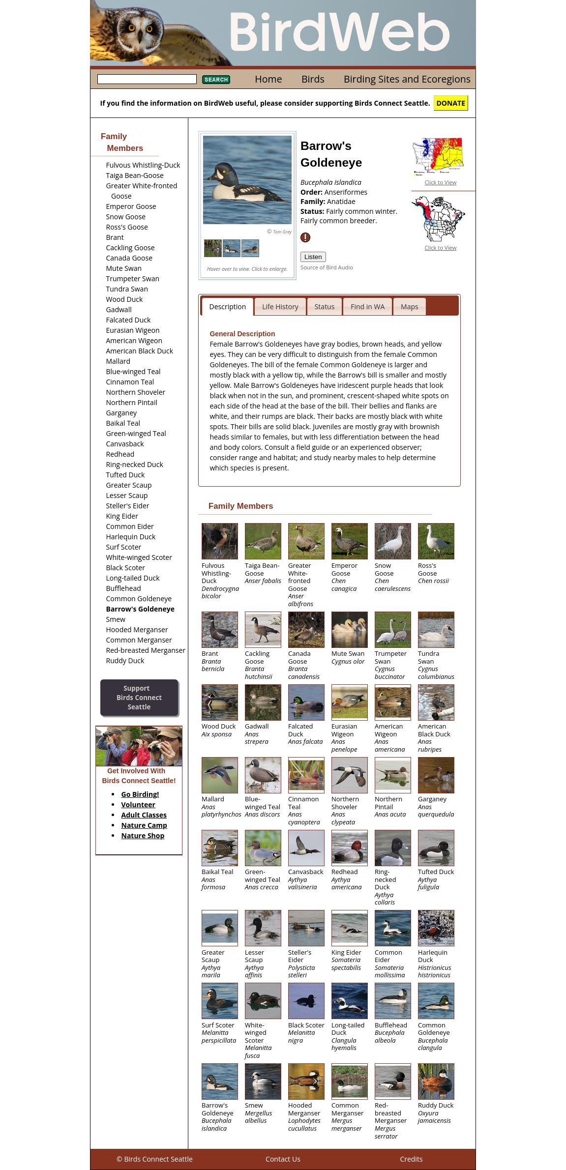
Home (268, 79)
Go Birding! (140, 794)
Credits (411, 1159)
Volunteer (138, 804)
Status (325, 306)
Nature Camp (144, 825)
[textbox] (147, 79)
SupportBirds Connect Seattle (139, 697)
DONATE (451, 103)
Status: (313, 211)
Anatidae (341, 201)
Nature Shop (143, 835)
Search (216, 79)
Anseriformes (346, 192)
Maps (409, 306)
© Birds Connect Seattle (155, 1159)
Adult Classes (144, 814)
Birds (313, 79)
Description (227, 306)
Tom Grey (282, 232)
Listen (313, 257)
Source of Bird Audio (326, 267)
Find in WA (368, 306)
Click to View (441, 182)
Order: (312, 192)
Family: (313, 201)
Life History (280, 306)
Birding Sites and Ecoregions (407, 79)
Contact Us (283, 1159)
